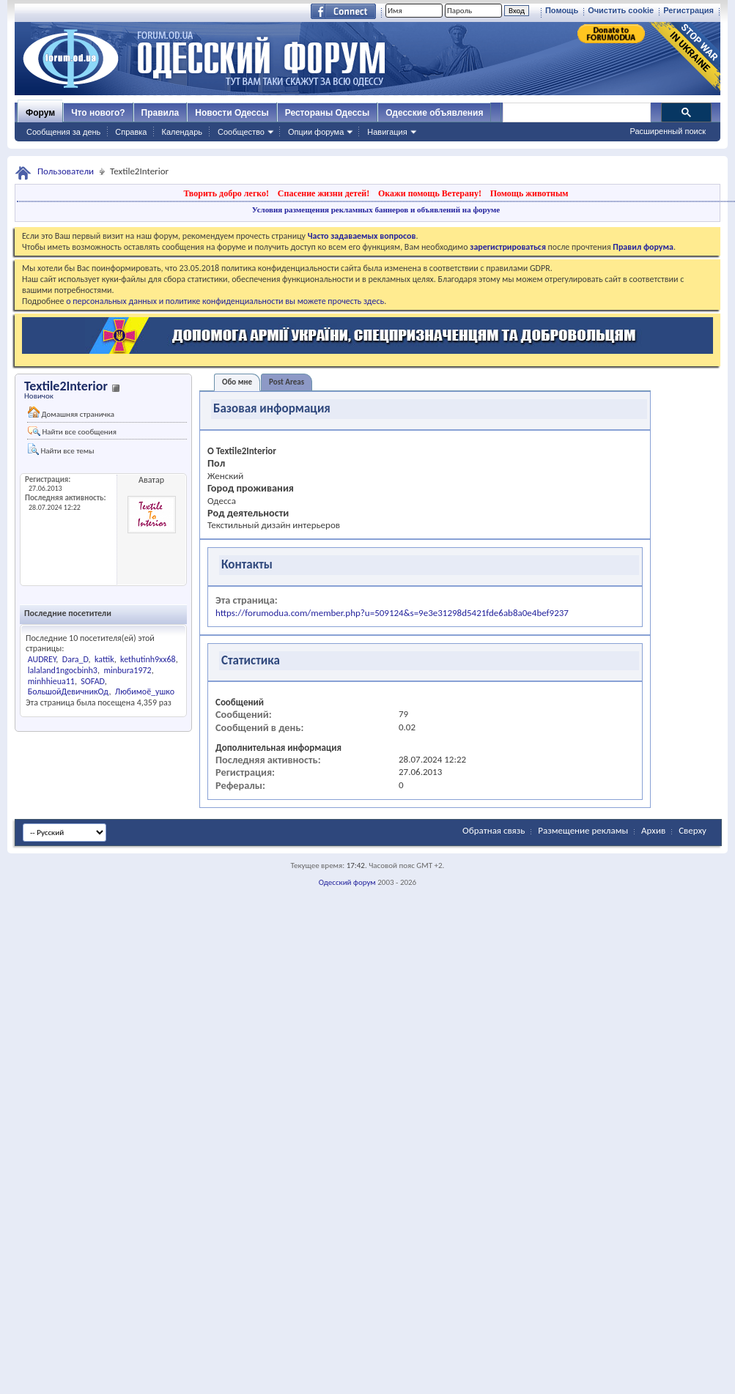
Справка (131, 131)
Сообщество (241, 131)
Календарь (181, 131)
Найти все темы (61, 449)
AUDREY (42, 659)
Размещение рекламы (583, 830)
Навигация (387, 131)
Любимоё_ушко (144, 691)
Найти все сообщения (72, 431)
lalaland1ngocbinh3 (62, 670)
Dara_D (75, 659)
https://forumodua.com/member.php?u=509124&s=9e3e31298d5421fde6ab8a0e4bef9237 (392, 612)
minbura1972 (127, 670)
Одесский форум (347, 882)
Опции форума (316, 131)
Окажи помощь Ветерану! (429, 193)
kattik (104, 659)
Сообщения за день (63, 131)
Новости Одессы (231, 113)
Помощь (561, 10)
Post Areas (286, 382)
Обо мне (237, 382)
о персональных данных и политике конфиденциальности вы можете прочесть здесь (225, 301)
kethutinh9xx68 (148, 659)
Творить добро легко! (226, 193)
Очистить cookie (621, 10)
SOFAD (92, 681)
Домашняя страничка (71, 413)
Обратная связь (493, 830)
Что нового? (98, 113)
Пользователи (65, 171)
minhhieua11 (51, 681)
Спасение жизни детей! (323, 193)
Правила (160, 113)
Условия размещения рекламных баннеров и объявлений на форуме (376, 209)
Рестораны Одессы (327, 113)
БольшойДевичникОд (68, 691)
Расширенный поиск (667, 131)
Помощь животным (529, 193)
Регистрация (688, 10)
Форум (40, 113)
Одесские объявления (434, 113)
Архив (653, 830)
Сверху (692, 830)
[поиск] (576, 113)
